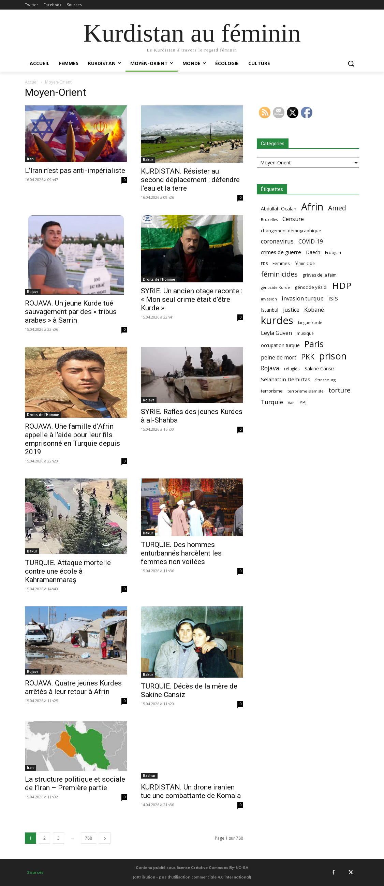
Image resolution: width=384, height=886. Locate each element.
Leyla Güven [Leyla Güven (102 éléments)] (276, 333)
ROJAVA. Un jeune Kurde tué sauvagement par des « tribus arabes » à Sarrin (71, 311)
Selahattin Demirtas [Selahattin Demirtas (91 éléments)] (285, 379)
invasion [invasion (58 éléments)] (269, 298)
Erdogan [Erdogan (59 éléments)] (333, 252)
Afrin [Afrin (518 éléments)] (312, 206)
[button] (351, 63)
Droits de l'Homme (159, 279)
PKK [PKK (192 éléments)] (307, 356)
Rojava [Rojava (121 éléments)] (270, 368)
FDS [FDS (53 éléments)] (264, 263)
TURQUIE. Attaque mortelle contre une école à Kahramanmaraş (68, 571)
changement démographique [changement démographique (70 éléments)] (291, 230)
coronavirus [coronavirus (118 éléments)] (277, 241)
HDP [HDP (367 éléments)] (341, 285)
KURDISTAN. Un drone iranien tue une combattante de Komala (191, 791)
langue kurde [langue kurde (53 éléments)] (310, 322)
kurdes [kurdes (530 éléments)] (277, 320)
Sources (35, 872)
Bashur (149, 775)
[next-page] (104, 838)
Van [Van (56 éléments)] (291, 402)
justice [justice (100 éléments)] (291, 309)
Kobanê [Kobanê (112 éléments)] (314, 309)
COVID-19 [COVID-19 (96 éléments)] (310, 241)
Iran (30, 159)
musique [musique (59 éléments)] (305, 333)
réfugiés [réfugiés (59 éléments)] (292, 368)
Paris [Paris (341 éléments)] (314, 344)
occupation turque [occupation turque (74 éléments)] (280, 345)
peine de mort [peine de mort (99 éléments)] (278, 357)
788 (88, 838)
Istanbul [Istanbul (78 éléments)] (269, 310)
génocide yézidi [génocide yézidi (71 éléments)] (311, 287)
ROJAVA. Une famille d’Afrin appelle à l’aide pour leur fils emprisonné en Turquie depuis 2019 (72, 439)
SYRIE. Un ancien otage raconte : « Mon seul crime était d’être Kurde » (191, 299)
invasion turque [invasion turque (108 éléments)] (303, 298)
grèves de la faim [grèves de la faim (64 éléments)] (319, 275)
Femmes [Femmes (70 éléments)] (281, 263)
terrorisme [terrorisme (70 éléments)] (272, 391)
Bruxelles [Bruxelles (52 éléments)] (269, 219)
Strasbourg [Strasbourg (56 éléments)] (325, 379)
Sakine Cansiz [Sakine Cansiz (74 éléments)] (320, 368)
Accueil (32, 82)
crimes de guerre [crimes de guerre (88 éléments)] (281, 252)
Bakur (148, 159)
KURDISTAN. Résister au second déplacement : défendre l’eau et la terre (190, 179)
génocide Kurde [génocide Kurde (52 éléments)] (275, 287)
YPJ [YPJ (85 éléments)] (303, 402)
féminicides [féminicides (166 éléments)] (279, 274)
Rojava (33, 291)
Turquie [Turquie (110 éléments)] (272, 401)
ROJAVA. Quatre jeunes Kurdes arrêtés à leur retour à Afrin (73, 687)
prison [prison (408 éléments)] (332, 355)
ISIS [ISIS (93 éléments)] (333, 298)
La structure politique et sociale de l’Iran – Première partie (75, 783)
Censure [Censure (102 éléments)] (293, 219)
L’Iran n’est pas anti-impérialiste (75, 170)
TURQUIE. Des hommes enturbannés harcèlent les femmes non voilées (181, 553)
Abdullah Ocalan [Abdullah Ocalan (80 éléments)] (278, 208)
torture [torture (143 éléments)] (339, 390)
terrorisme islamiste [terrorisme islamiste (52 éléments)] (305, 391)
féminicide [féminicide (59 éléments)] (305, 263)
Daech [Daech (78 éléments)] (313, 252)
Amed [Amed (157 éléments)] (337, 207)
